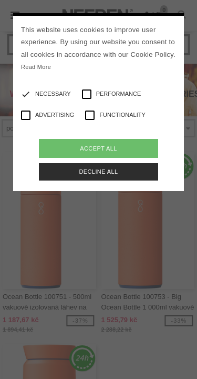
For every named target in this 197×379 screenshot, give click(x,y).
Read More (36, 67)
